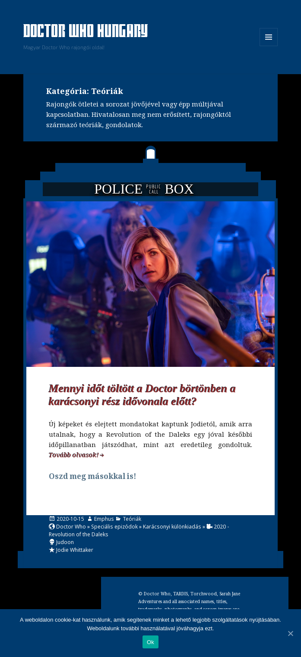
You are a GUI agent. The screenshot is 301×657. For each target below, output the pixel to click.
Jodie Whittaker (74, 550)
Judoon (65, 542)
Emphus (104, 518)
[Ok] (290, 633)
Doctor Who (71, 526)
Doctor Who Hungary (86, 32)
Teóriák (132, 518)
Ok (150, 642)
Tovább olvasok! (74, 455)
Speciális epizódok (114, 526)
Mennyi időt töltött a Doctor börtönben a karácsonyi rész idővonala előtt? (142, 395)
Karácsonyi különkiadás (172, 526)
